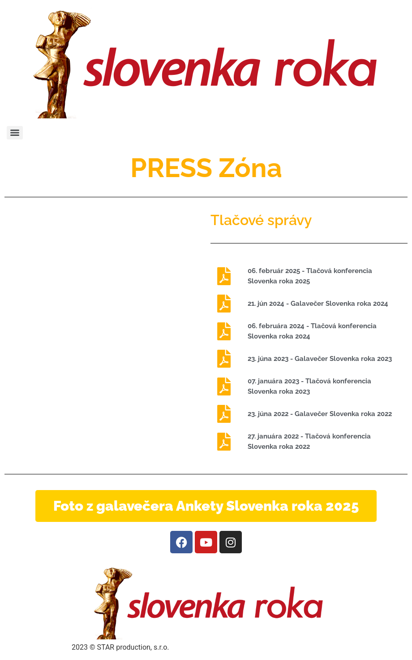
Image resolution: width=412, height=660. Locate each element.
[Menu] (15, 132)
